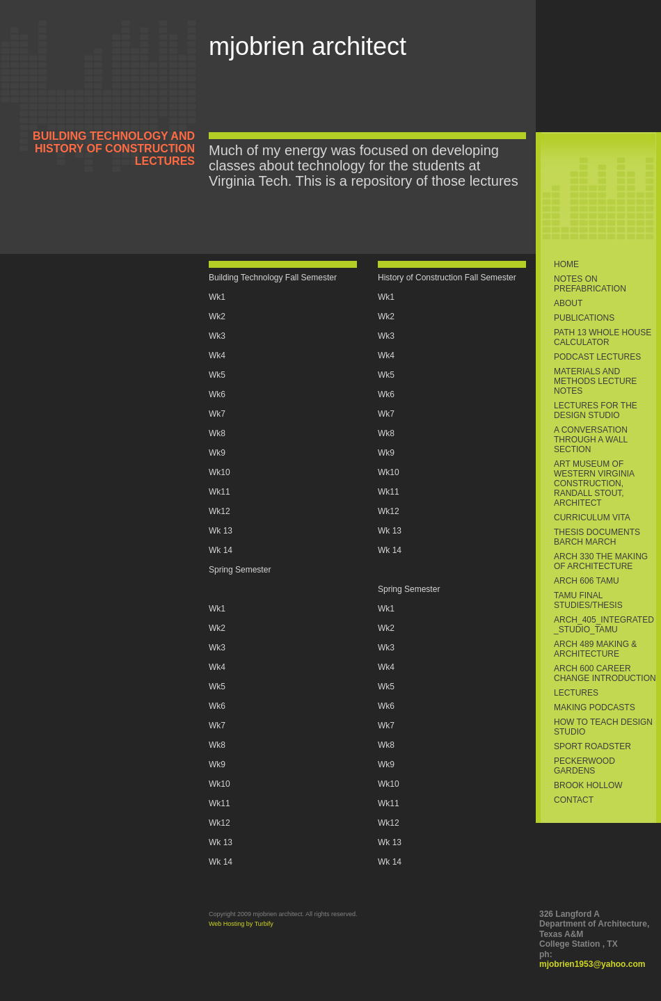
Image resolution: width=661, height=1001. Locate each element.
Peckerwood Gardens (584, 766)
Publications (584, 318)
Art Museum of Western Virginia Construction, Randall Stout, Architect (594, 483)
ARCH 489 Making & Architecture (595, 649)
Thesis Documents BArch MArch (597, 537)
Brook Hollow (588, 785)
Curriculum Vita (592, 517)
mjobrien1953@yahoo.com (592, 964)
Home (566, 264)
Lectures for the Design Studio (595, 410)
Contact (574, 800)
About (568, 303)
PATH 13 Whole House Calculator (602, 337)
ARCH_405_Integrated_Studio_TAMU (604, 624)
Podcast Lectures (597, 357)
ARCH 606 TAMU (586, 581)
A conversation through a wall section (591, 439)
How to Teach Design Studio (603, 727)
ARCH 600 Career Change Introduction (605, 673)
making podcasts (594, 707)
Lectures (576, 693)
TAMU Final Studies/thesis (588, 600)
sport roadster (592, 746)
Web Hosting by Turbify (241, 923)
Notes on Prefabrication (590, 284)
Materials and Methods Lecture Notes (595, 381)
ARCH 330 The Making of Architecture (601, 561)
